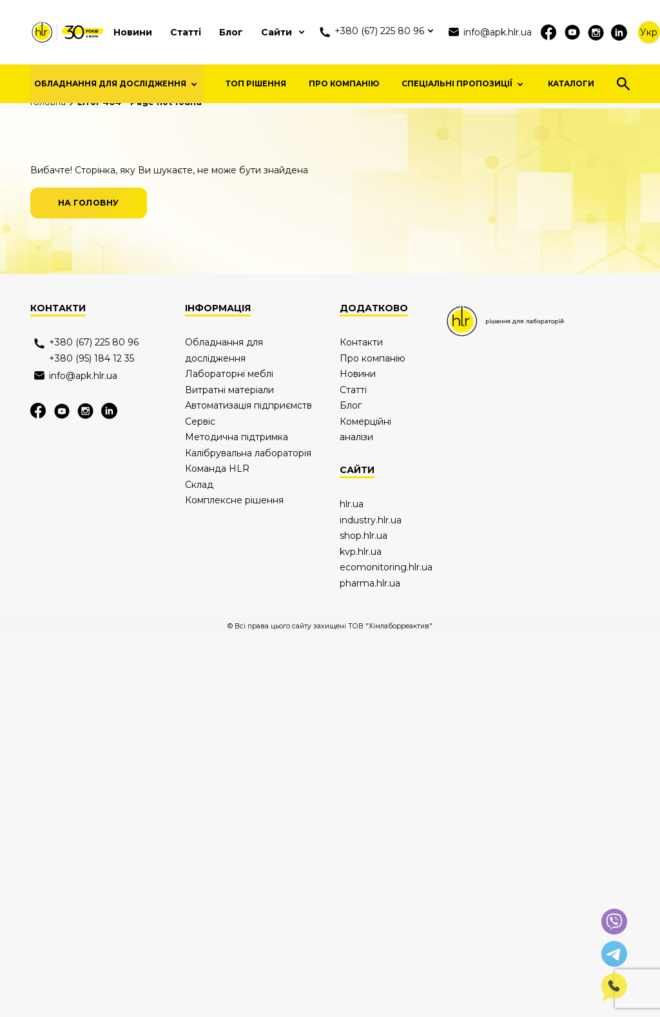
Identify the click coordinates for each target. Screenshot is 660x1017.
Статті (185, 32)
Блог (231, 32)
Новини (132, 32)
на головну (88, 355)
